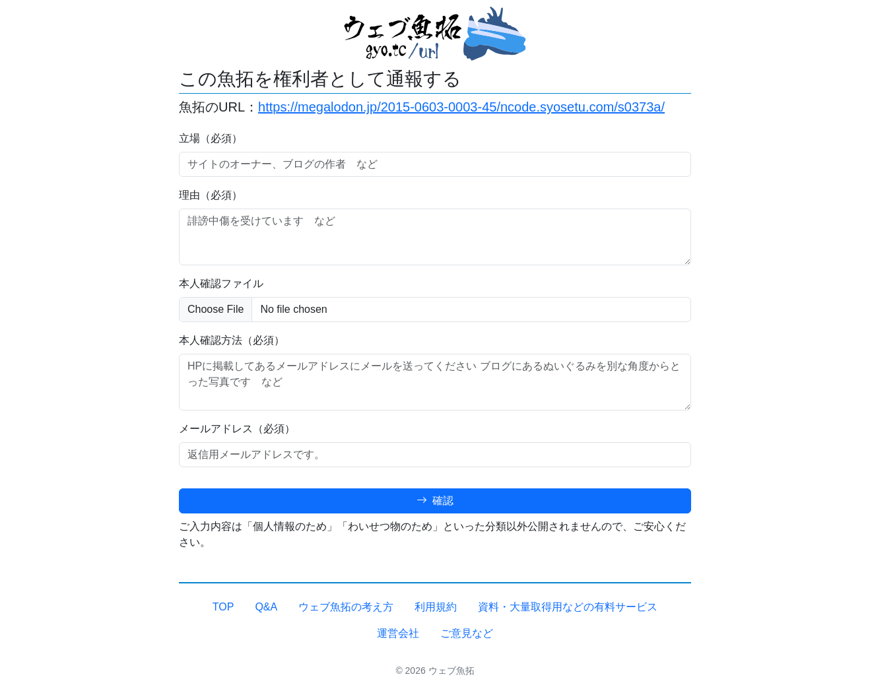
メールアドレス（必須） (237, 428)
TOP (223, 606)
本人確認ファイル (221, 283)
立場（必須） (210, 138)
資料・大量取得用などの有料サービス (567, 606)
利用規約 (436, 606)
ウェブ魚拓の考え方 (345, 606)
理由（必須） (210, 195)
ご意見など (466, 633)
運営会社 (398, 633)
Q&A (266, 606)
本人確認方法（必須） (231, 340)
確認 (435, 500)
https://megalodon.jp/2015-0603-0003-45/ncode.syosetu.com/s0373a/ (461, 107)
